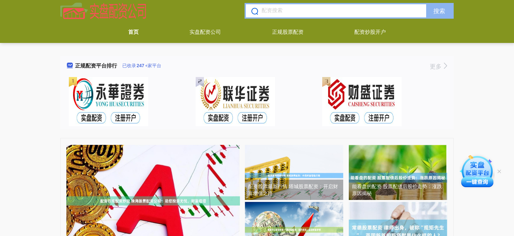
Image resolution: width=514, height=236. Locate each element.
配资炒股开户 (370, 32)
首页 (133, 32)
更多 (438, 66)
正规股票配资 (288, 32)
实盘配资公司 (205, 32)
